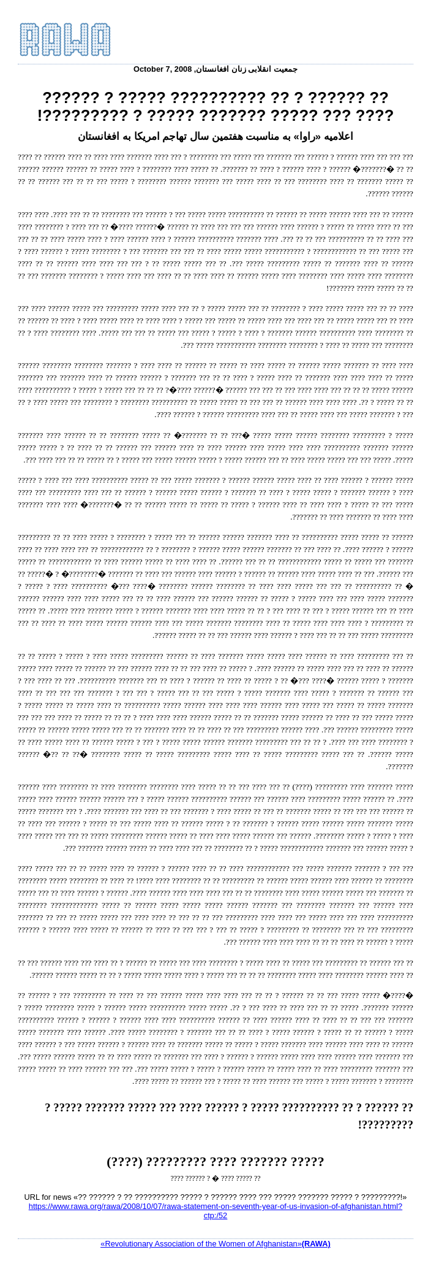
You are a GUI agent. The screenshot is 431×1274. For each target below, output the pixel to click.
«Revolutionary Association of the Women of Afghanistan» (215, 1243)
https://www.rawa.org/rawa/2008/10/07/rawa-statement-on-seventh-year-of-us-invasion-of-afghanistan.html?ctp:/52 (215, 1211)
